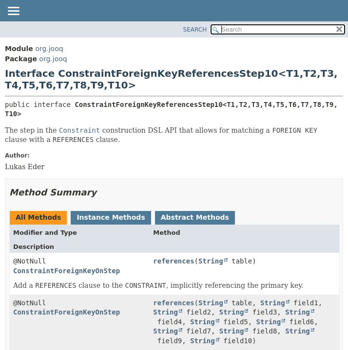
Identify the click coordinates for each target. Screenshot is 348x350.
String (210, 261)
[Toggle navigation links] (13, 11)
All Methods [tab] (38, 217)
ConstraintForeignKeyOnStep (66, 271)
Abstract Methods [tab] (195, 217)
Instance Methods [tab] (111, 217)
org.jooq (49, 48)
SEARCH (195, 29)
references (173, 261)
